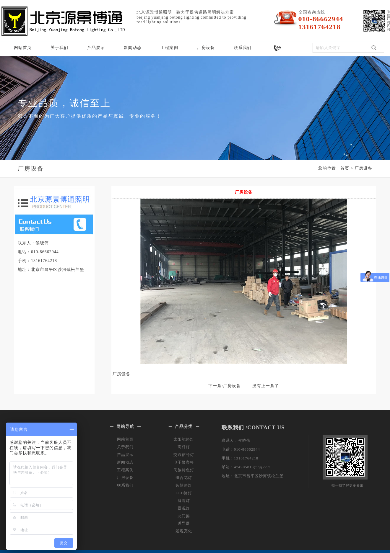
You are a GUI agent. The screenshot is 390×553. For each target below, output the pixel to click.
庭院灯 (184, 500)
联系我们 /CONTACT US (253, 428)
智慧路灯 (184, 485)
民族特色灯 (183, 470)
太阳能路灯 (183, 439)
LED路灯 (184, 493)
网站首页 (23, 47)
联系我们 (242, 47)
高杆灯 (184, 447)
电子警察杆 (183, 462)
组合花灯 (184, 477)
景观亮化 (184, 531)
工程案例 (169, 47)
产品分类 (184, 426)
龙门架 (184, 516)
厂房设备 (206, 47)
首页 (344, 168)
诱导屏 (184, 523)
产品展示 (96, 47)
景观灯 (184, 508)
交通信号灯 (183, 454)
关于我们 (59, 47)
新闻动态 (133, 47)
